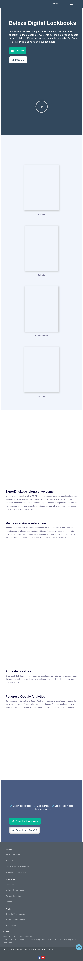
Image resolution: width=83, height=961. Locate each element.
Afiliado (9, 902)
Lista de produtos (13, 855)
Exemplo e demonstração (16, 872)
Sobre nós (10, 884)
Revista (41, 214)
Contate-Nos (11, 926)
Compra (9, 861)
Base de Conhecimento (15, 914)
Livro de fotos (41, 336)
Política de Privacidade (15, 890)
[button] (71, 4)
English (55, 4)
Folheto (41, 275)
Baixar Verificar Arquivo (15, 920)
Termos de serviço (13, 896)
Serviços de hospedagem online (18, 866)
